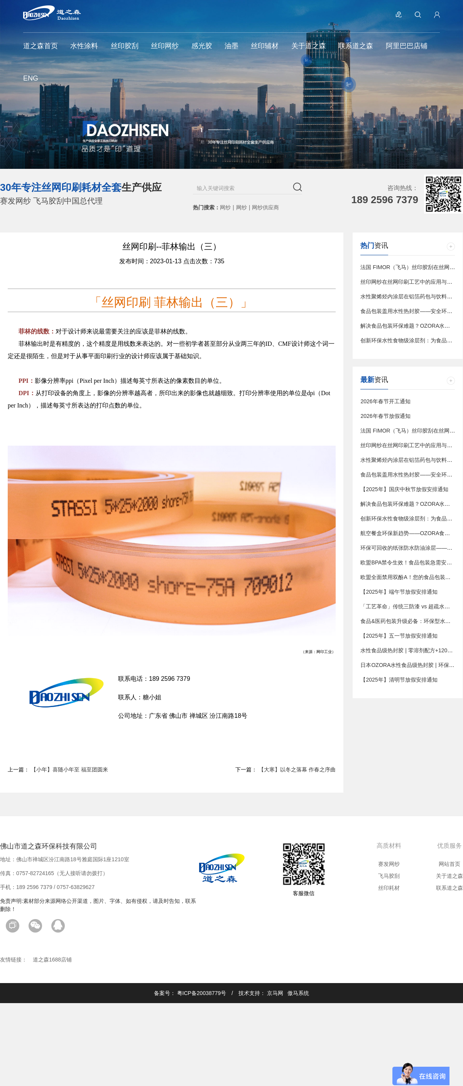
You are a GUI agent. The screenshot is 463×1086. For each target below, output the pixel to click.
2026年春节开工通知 (385, 401)
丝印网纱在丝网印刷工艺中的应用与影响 (409, 282)
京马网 (275, 993)
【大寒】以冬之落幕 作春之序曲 (297, 769)
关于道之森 (449, 876)
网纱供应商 (265, 207)
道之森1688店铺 (52, 959)
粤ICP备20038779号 (201, 993)
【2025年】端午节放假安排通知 (398, 592)
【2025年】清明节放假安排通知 (398, 680)
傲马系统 (298, 993)
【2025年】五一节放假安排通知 (398, 636)
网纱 (225, 207)
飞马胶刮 (389, 876)
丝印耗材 (389, 888)
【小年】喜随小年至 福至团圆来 (69, 769)
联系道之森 (449, 888)
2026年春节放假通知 (385, 416)
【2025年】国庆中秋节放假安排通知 (404, 489)
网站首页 (449, 864)
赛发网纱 (389, 864)
